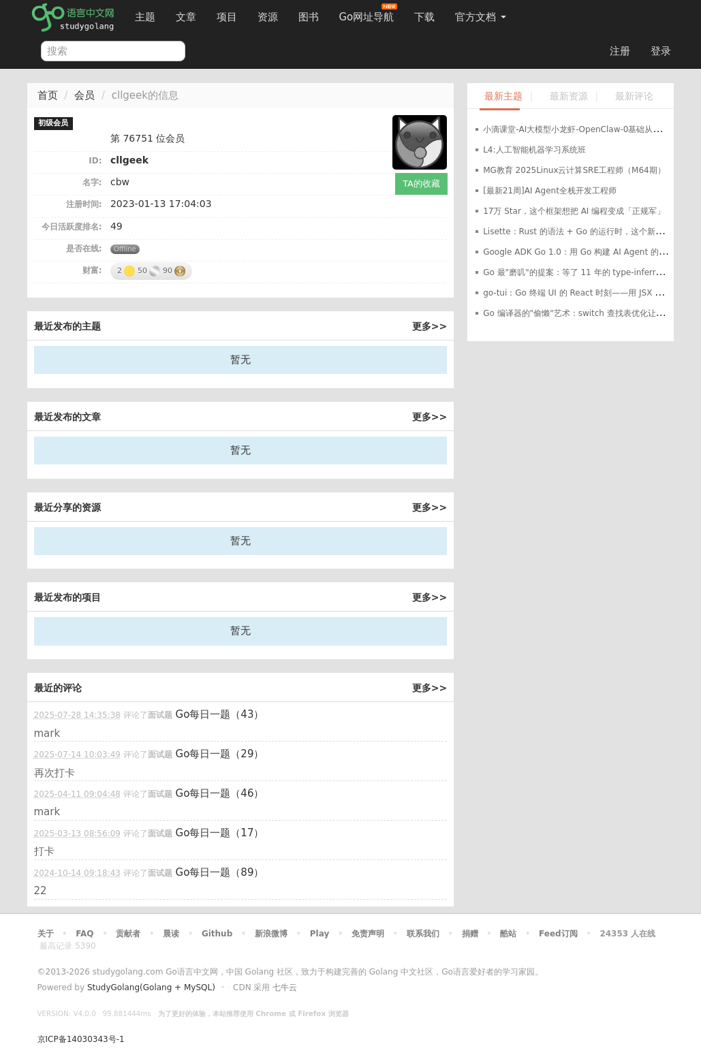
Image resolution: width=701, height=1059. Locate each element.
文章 (186, 17)
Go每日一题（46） (220, 793)
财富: (92, 270)
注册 (620, 51)
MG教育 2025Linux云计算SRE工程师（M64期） (574, 170)
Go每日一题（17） (220, 833)
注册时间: (84, 204)
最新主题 (503, 96)
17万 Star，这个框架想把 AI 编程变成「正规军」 (574, 211)
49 (116, 226)
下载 (424, 17)
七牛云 (284, 987)
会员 (84, 95)
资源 (268, 17)
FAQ (84, 933)
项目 (227, 17)
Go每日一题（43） (220, 714)
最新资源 (569, 96)
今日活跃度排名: (72, 227)
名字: (92, 182)
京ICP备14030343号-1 (81, 1039)
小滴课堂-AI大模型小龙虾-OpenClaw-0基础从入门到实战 (588, 129)
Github (217, 933)
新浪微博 (271, 933)
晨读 (171, 933)
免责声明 (368, 933)
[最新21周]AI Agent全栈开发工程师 (550, 190)
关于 (45, 933)
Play (319, 933)
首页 (47, 95)
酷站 (508, 933)
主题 (145, 17)
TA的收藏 (421, 183)
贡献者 (128, 933)
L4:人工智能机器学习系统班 (534, 150)
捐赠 (470, 933)
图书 (308, 17)
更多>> (429, 326)
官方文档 (480, 17)
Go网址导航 (368, 13)
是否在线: (84, 248)
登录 (661, 51)
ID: (95, 160)
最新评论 (634, 96)
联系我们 (423, 933)
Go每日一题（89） (220, 872)
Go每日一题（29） (220, 754)
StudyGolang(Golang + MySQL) (151, 987)
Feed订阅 (558, 933)
